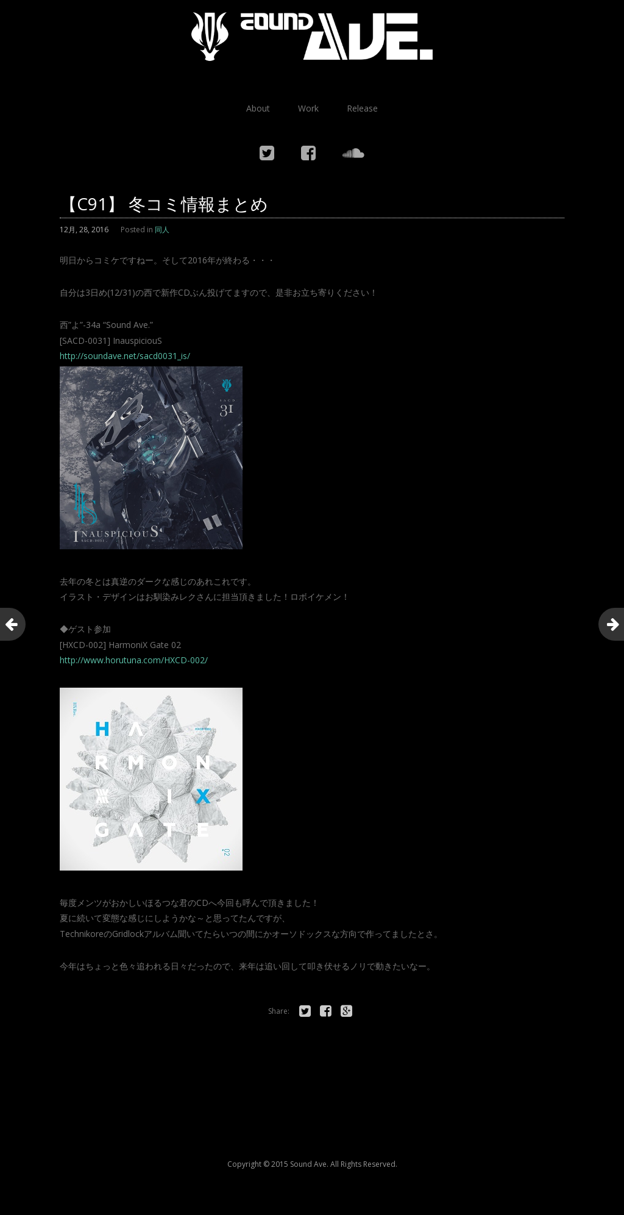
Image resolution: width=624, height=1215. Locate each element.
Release (362, 108)
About (258, 108)
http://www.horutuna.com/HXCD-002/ (134, 660)
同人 (162, 229)
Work (308, 108)
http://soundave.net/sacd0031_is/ (125, 356)
